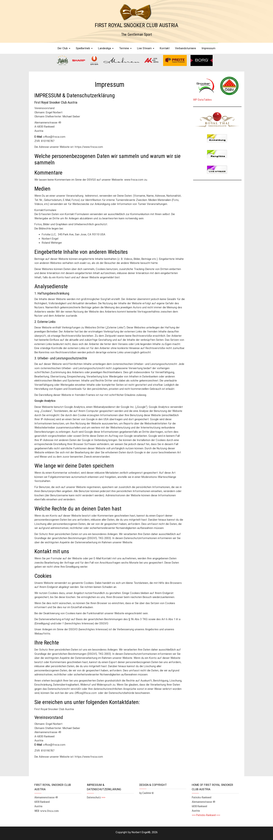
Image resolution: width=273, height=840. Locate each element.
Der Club (64, 48)
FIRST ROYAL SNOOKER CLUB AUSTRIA (136, 25)
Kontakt (165, 48)
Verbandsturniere (185, 48)
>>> (103, 797)
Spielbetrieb (84, 48)
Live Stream (145, 48)
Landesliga (106, 48)
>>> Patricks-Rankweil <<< (206, 815)
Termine (125, 48)
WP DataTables (202, 99)
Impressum (208, 48)
